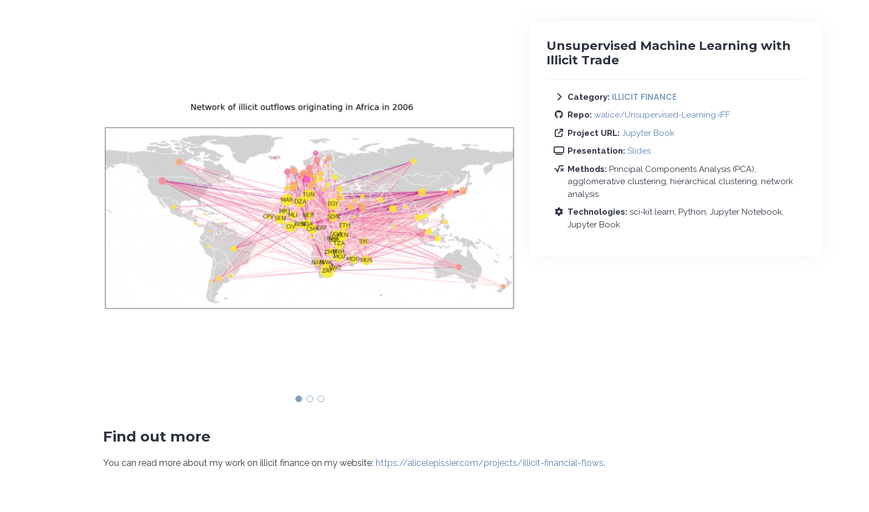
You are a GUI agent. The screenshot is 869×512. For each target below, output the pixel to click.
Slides (639, 151)
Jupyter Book (648, 133)
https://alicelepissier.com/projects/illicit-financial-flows (490, 463)
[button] (298, 399)
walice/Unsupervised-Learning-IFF (662, 115)
